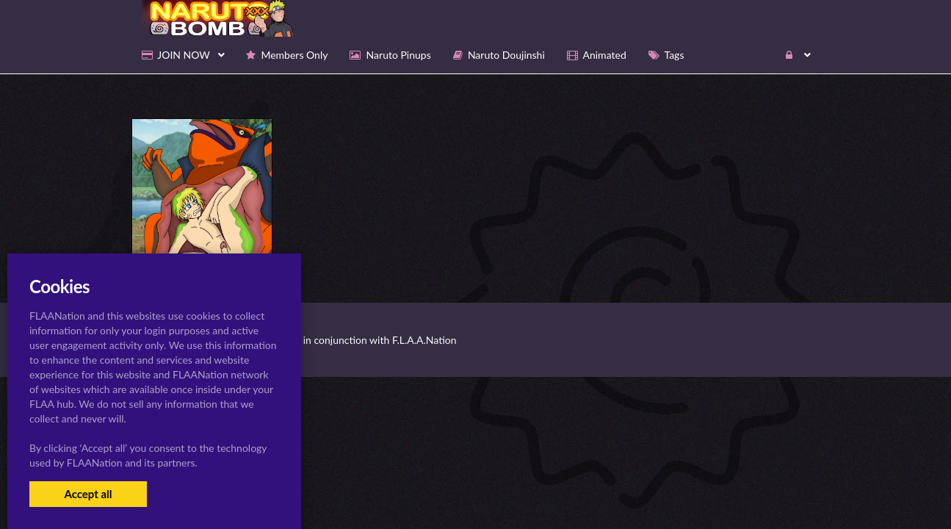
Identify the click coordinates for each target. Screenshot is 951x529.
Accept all (88, 493)
